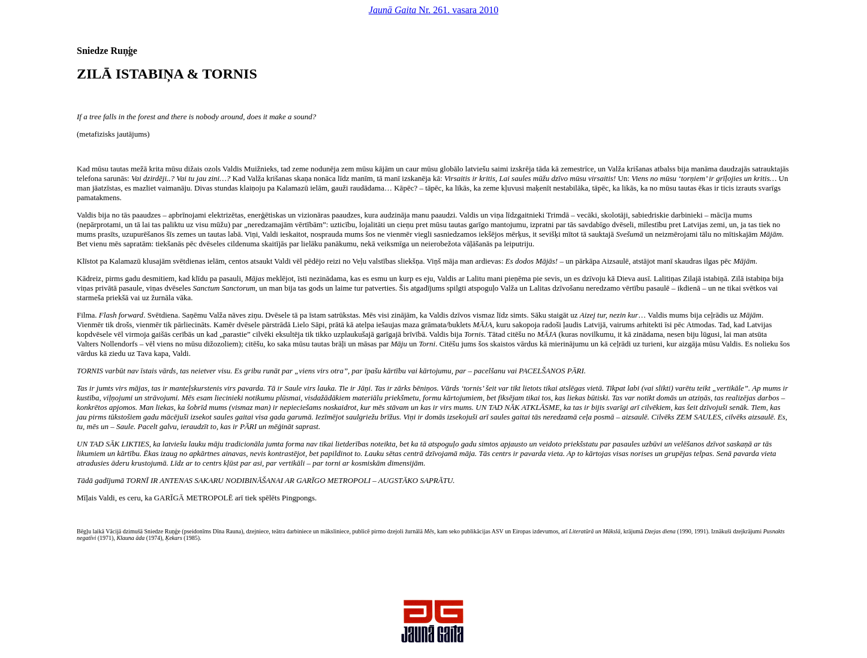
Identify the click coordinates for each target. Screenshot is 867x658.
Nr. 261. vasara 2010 (433, 10)
